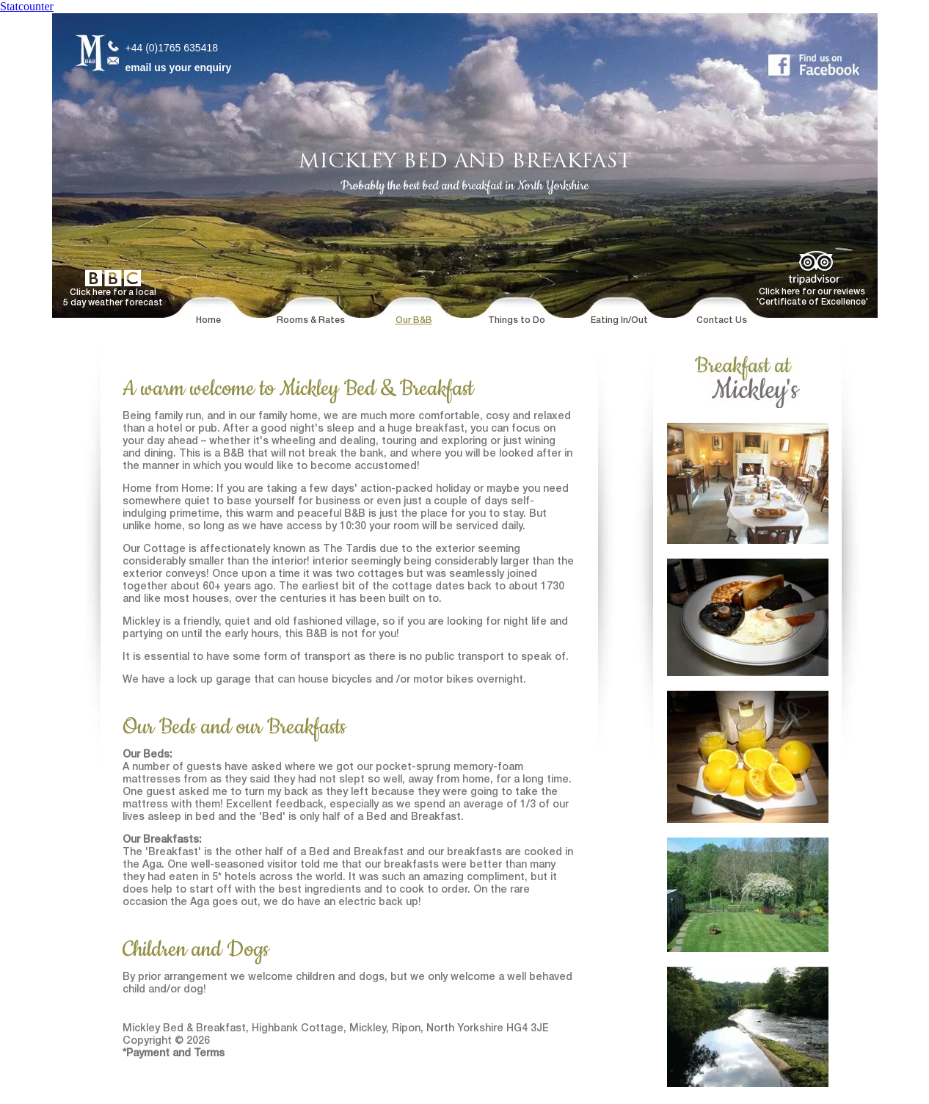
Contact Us (721, 320)
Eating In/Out (619, 320)
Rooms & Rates (311, 320)
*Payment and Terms (174, 1053)
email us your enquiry (178, 67)
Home (208, 320)
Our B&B (414, 320)
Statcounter (27, 6)
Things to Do (516, 320)
